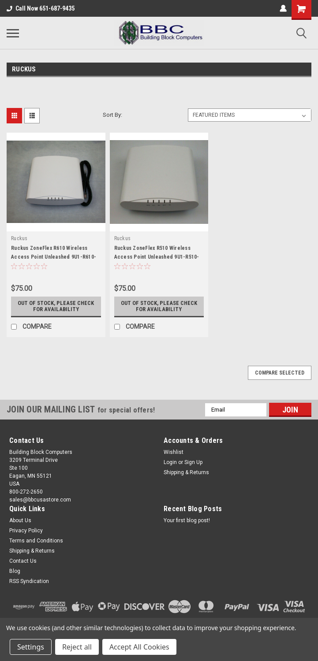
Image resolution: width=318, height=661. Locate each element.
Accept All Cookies (139, 647)
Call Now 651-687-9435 (41, 8)
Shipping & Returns (186, 472)
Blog (14, 571)
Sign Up (193, 462)
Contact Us (23, 561)
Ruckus (19, 238)
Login (170, 462)
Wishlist (173, 452)
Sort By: (112, 114)
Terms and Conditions (36, 541)
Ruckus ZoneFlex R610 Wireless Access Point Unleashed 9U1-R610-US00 (53, 257)
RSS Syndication (29, 581)
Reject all (77, 647)
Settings (30, 647)
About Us (20, 520)
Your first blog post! (187, 520)
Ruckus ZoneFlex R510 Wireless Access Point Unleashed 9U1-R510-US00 (156, 257)
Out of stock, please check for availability (56, 306)
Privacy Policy (26, 530)
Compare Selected (279, 373)
